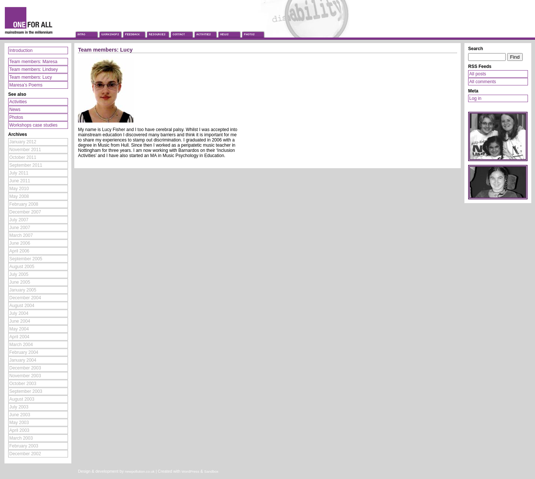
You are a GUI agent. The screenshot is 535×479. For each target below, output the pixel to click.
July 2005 (18, 274)
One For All (37, 19)
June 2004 (19, 321)
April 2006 (19, 251)
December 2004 (25, 297)
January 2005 (22, 290)
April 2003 (19, 430)
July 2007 (18, 219)
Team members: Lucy (30, 77)
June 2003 (19, 414)
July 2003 (18, 407)
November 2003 (25, 375)
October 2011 (22, 157)
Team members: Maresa (33, 61)
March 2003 (21, 438)
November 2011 (25, 149)
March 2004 (21, 344)
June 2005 (19, 282)
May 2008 (19, 196)
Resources (157, 27)
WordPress (190, 471)
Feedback (134, 27)
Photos (253, 27)
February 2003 (23, 446)
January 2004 (22, 360)
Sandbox (211, 471)
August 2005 (21, 266)
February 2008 (23, 204)
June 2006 (19, 243)
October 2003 (22, 383)
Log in (475, 98)
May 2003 (19, 422)
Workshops (110, 27)
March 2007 (21, 235)
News (229, 27)
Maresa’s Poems (25, 85)
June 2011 (19, 180)
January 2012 (22, 141)
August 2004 (21, 305)
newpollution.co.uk (140, 471)
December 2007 (25, 212)
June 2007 (19, 227)
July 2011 (18, 173)
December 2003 (25, 368)
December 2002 (25, 453)
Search (475, 48)
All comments (482, 81)
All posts (477, 73)
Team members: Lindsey (33, 69)
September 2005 (25, 258)
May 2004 (19, 329)
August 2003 (21, 399)
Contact (181, 27)
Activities (205, 27)
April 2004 (19, 336)
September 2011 (25, 165)
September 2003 (25, 391)
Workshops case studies (33, 125)
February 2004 (23, 352)
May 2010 (19, 188)
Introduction (86, 27)
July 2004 (18, 313)
